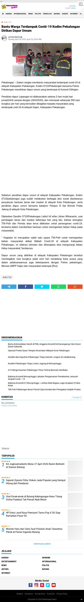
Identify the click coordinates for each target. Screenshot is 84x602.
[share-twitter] (42, 286)
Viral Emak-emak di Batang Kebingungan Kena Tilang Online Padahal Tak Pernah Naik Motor (34, 498)
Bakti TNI (7, 22)
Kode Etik (51, 594)
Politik (38, 14)
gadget (65, 14)
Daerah (9, 14)
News (30, 14)
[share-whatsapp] (58, 286)
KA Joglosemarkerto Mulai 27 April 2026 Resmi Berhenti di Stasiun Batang (35, 466)
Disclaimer (29, 594)
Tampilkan (76, 397)
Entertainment (9, 561)
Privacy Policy (62, 594)
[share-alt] (8, 286)
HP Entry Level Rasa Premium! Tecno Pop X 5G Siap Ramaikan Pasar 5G (33, 514)
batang (57, 14)
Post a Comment (9, 405)
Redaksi (20, 594)
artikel (5, 569)
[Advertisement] (42, 168)
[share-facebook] (25, 286)
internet (74, 14)
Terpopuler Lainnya (42, 544)
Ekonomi (46, 557)
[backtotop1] (81, 599)
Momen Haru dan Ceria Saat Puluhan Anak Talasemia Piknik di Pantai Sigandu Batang (34, 530)
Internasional (20, 14)
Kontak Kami (40, 594)
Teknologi (47, 14)
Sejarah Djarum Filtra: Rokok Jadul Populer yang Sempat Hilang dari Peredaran (35, 482)
